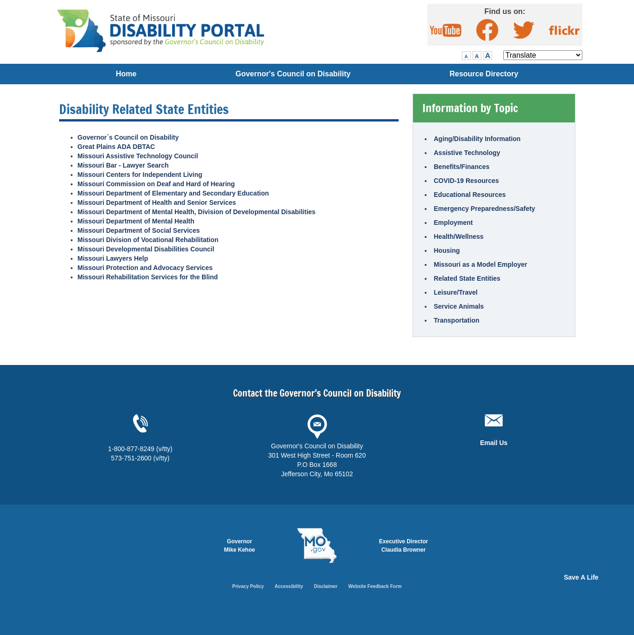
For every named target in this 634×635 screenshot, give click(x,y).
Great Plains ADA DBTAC (116, 146)
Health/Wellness (459, 236)
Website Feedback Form (375, 586)
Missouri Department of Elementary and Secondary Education (173, 193)
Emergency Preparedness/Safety (484, 208)
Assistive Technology (467, 152)
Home (126, 74)
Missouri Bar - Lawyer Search (123, 165)
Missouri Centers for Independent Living (140, 174)
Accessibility (288, 586)
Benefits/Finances (462, 166)
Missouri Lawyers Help (113, 258)
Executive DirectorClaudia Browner (403, 545)
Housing (447, 250)
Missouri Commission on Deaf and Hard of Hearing (156, 184)
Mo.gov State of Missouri (317, 545)
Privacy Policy (248, 586)
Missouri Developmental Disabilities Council (146, 249)
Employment (453, 222)
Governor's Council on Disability (292, 74)
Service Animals (459, 306)
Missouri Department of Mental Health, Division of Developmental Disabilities (197, 212)
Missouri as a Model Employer (480, 264)
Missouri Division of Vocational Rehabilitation (148, 239)
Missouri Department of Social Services (139, 230)
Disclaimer (326, 586)
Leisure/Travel (456, 292)
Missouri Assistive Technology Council (138, 156)
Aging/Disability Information (477, 138)
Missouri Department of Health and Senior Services (157, 202)
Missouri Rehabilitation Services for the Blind (148, 277)
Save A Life (581, 577)
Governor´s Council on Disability (128, 137)
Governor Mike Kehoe (239, 545)
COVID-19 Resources (466, 180)
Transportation (457, 320)
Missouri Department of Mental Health (136, 221)
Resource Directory (483, 74)
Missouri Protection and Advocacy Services (145, 267)
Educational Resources (470, 194)
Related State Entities (467, 278)
